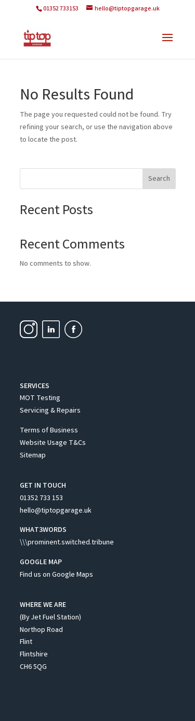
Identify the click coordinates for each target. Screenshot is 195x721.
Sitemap (33, 456)
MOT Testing (40, 398)
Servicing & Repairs (50, 411)
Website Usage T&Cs (53, 443)
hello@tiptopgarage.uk (56, 511)
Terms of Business (49, 431)
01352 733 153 (41, 498)
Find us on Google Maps (56, 575)
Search (159, 179)
